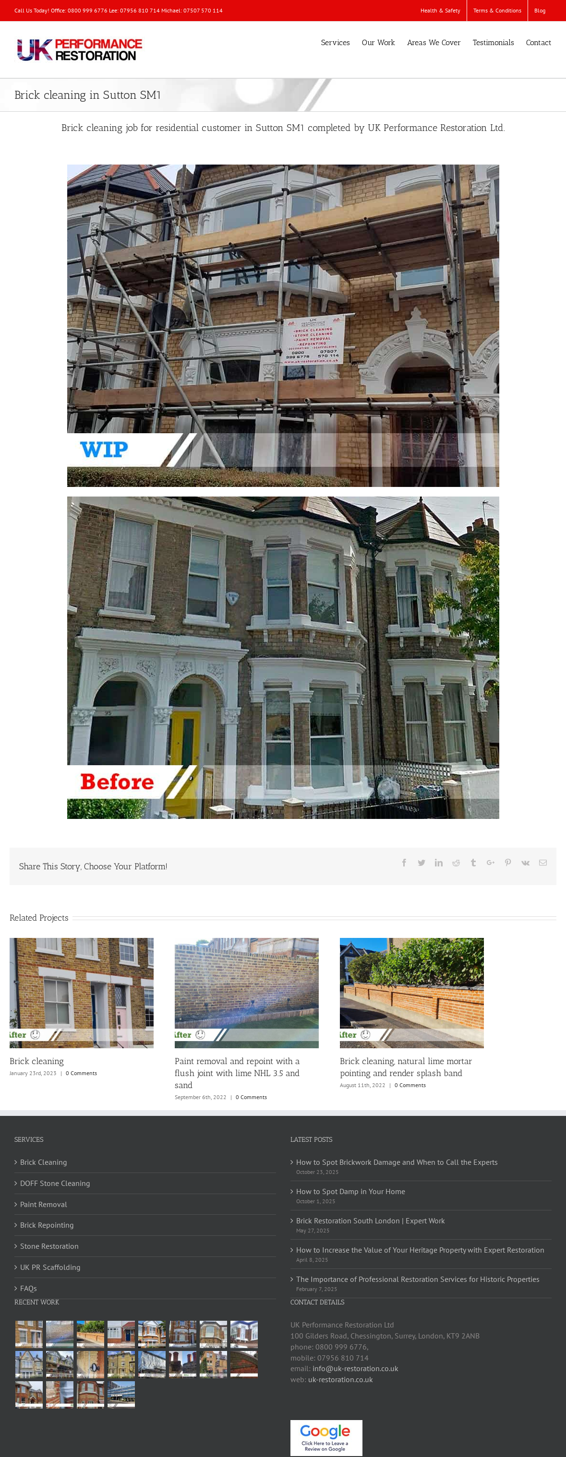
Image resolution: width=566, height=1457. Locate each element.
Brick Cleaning (43, 1162)
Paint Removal (43, 1204)
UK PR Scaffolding (50, 1267)
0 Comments (81, 1073)
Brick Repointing (47, 1225)
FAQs (28, 1288)
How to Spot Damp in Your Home (350, 1191)
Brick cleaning (37, 1061)
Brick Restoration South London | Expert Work (370, 1220)
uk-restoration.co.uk (340, 1379)
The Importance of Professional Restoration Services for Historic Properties (418, 1279)
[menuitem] (440, 10)
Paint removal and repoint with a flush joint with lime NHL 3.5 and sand (237, 1073)
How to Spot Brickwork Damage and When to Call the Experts (397, 1162)
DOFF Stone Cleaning (55, 1183)
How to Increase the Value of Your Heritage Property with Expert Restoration (420, 1250)
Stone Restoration (49, 1246)
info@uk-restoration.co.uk (355, 1368)
